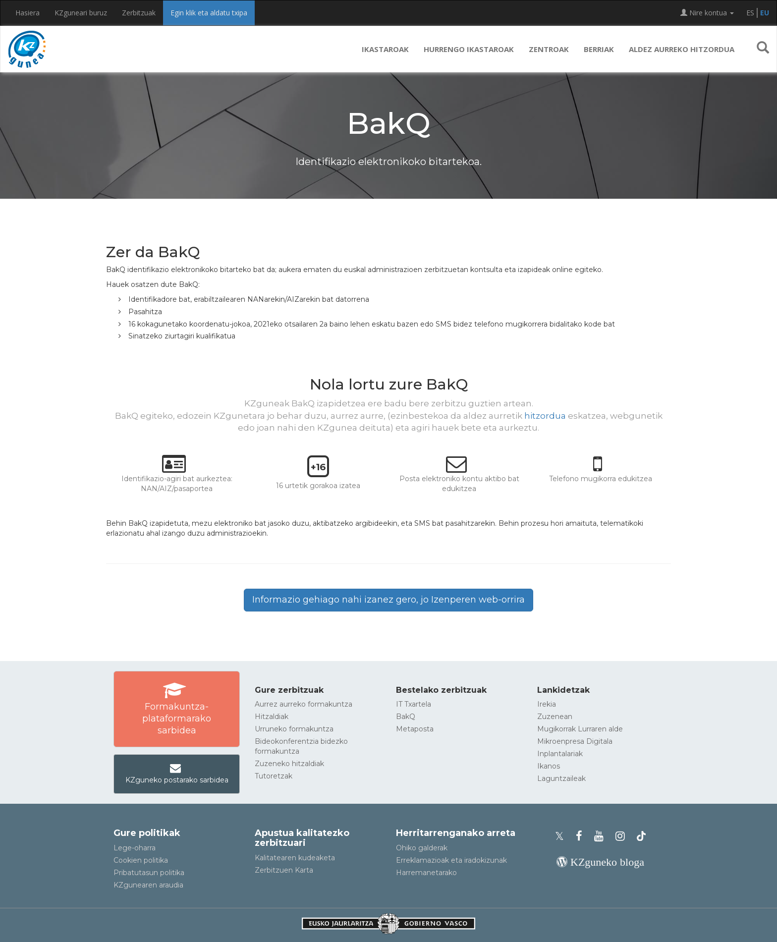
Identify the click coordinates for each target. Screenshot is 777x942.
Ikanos (548, 766)
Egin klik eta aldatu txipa (208, 12)
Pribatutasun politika (148, 872)
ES (750, 12)
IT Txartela (413, 704)
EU (764, 12)
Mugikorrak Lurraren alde (580, 728)
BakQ (405, 716)
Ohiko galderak (421, 847)
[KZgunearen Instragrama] (623, 836)
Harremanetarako (426, 872)
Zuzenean (554, 716)
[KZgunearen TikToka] (641, 836)
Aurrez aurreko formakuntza (303, 704)
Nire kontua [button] (707, 12)
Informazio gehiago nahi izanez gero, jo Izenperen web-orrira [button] (388, 599)
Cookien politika (140, 860)
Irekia (546, 704)
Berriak (599, 49)
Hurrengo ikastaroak (469, 49)
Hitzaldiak (271, 716)
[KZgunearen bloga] (600, 862)
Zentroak (549, 49)
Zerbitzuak (139, 12)
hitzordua (545, 416)
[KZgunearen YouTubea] (601, 836)
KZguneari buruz (81, 12)
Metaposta (415, 728)
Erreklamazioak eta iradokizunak (451, 860)
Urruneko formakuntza (294, 728)
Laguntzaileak (561, 778)
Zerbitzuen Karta (284, 870)
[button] (763, 49)
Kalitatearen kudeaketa (295, 857)
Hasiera (27, 12)
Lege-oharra (134, 847)
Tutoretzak (273, 776)
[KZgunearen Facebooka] (582, 836)
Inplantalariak (560, 753)
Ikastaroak (385, 49)
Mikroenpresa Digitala (574, 741)
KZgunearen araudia (148, 885)
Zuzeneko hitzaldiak (289, 763)
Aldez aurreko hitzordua (681, 49)
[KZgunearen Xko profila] (562, 836)
